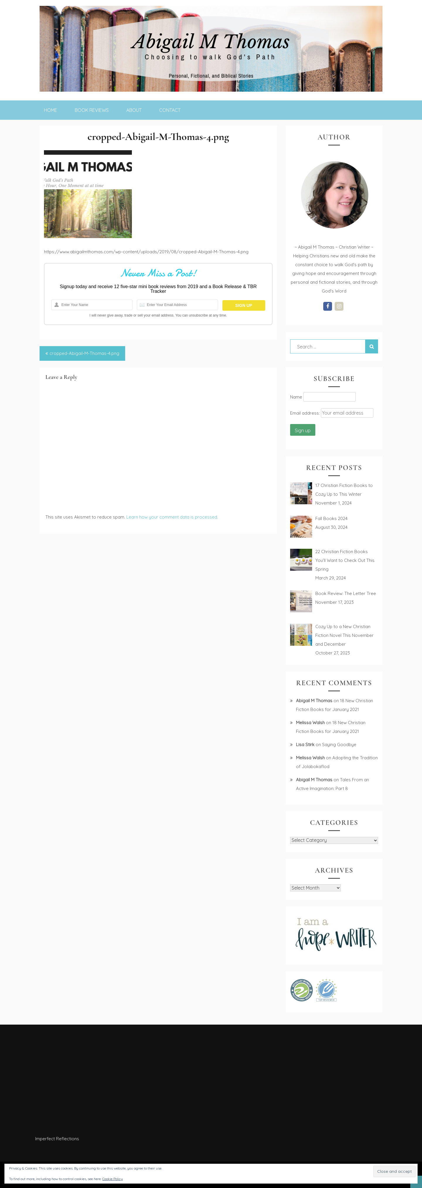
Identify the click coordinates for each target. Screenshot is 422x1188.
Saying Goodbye (339, 744)
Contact (170, 110)
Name (296, 397)
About (134, 110)
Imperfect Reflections (57, 1138)
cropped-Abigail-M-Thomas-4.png (84, 353)
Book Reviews (92, 110)
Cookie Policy (112, 1179)
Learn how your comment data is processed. (172, 517)
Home (50, 110)
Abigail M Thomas (314, 700)
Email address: (305, 413)
